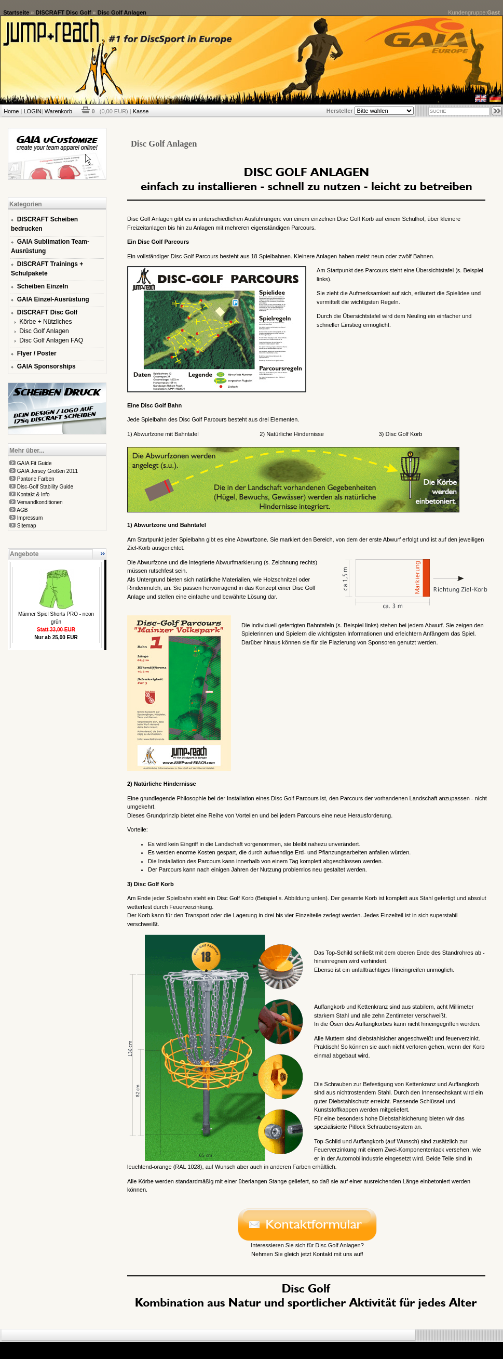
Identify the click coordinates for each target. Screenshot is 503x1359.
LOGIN (32, 111)
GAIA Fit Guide (34, 463)
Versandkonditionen (40, 502)
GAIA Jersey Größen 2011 (47, 471)
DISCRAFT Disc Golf (63, 12)
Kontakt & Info (33, 494)
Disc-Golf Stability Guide (45, 487)
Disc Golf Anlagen (122, 12)
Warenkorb (58, 111)
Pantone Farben (36, 479)
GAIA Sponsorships (46, 366)
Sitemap (26, 526)
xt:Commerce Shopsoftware (287, 1346)
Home (11, 111)
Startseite (16, 12)
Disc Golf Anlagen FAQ (51, 340)
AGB (22, 510)
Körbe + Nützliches (45, 321)
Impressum (30, 518)
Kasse (141, 111)
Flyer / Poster (37, 353)
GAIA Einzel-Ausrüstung (53, 299)
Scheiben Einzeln (43, 286)
